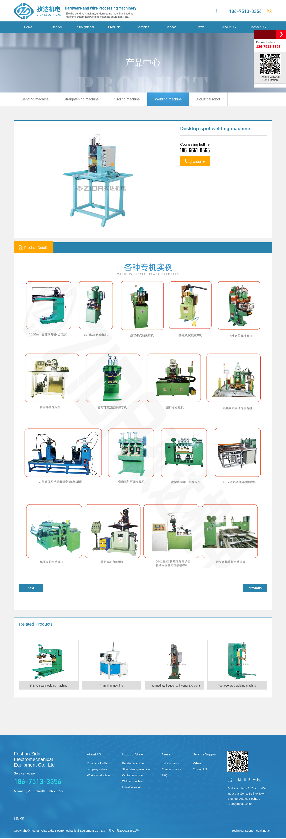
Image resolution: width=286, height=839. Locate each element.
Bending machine (35, 100)
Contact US (258, 27)
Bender (57, 27)
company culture (97, 770)
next (31, 588)
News (200, 27)
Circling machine (130, 100)
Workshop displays (98, 776)
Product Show (133, 755)
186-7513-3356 (245, 11)
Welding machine (172, 100)
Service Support (205, 755)
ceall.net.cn (263, 831)
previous (255, 588)
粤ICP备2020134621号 (123, 831)
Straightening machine (83, 100)
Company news (171, 770)
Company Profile (97, 764)
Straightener (85, 27)
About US (229, 27)
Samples (143, 27)
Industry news (170, 764)
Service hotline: (43, 780)
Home (28, 27)
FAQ (164, 776)
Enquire (195, 162)
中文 (269, 11)
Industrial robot (214, 100)
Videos (172, 27)
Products (114, 27)
